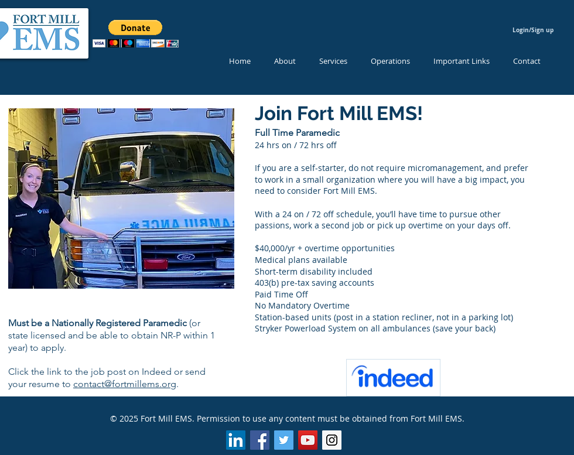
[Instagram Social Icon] (331, 440)
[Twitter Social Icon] (283, 440)
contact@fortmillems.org (124, 383)
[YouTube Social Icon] (307, 440)
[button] (136, 33)
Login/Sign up (533, 30)
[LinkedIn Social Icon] (235, 440)
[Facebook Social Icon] (259, 440)
